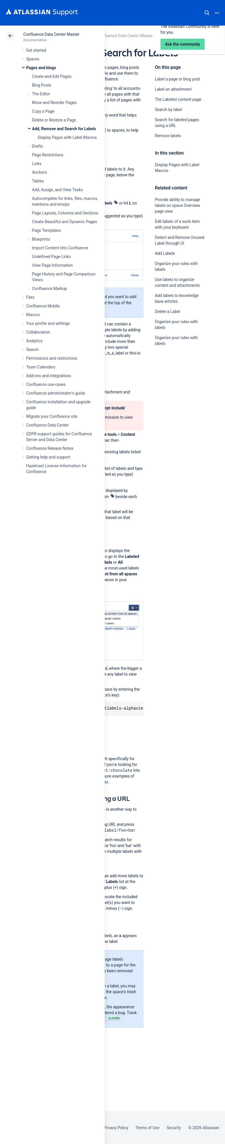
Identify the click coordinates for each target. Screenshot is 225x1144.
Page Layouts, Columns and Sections (65, 213)
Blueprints (41, 239)
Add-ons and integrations (48, 375)
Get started (36, 50)
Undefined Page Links (51, 256)
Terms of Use (147, 1127)
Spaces (32, 59)
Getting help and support (48, 457)
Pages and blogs (41, 67)
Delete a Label (167, 311)
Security (174, 1127)
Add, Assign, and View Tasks (57, 189)
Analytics (34, 341)
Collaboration (38, 332)
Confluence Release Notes (49, 448)
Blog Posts (41, 85)
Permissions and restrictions (51, 358)
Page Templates (46, 230)
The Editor (41, 94)
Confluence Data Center (47, 425)
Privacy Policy (115, 1127)
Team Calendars (40, 367)
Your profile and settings (48, 323)
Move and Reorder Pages (54, 102)
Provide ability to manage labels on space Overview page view (177, 205)
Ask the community (175, 400)
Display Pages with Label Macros (67, 137)
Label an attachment (173, 89)
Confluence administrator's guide (55, 393)
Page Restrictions (47, 155)
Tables (38, 181)
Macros (33, 314)
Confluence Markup (49, 288)
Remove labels (168, 135)
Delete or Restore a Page (54, 120)
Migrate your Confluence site (51, 416)
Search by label (168, 109)
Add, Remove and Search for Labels (64, 128)
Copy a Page (43, 111)
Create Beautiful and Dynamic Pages (64, 221)
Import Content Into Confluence (60, 248)
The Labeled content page (178, 99)
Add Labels (165, 253)
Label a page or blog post (177, 79)
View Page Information (52, 265)
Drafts (37, 146)
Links (37, 163)
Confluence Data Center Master (51, 34)
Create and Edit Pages (52, 76)
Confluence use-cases (46, 384)
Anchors (39, 172)
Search (207, 12)
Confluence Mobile (43, 306)
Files (30, 297)
